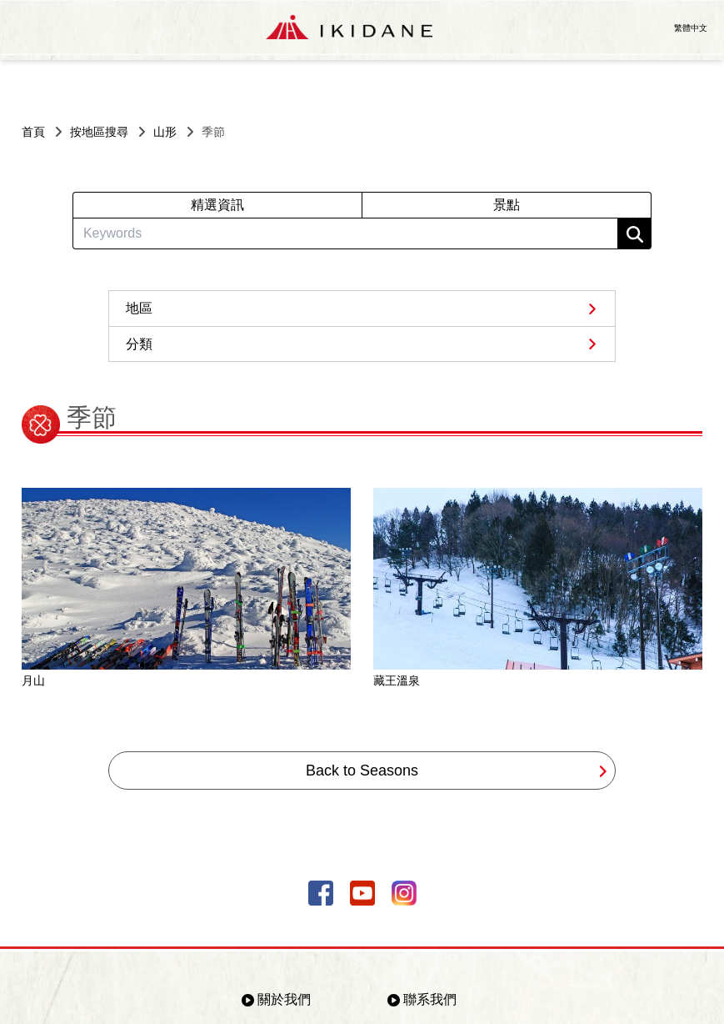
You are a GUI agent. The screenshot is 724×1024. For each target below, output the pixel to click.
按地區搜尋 (99, 131)
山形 (165, 131)
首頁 (33, 131)
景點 (506, 205)
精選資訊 (217, 205)
